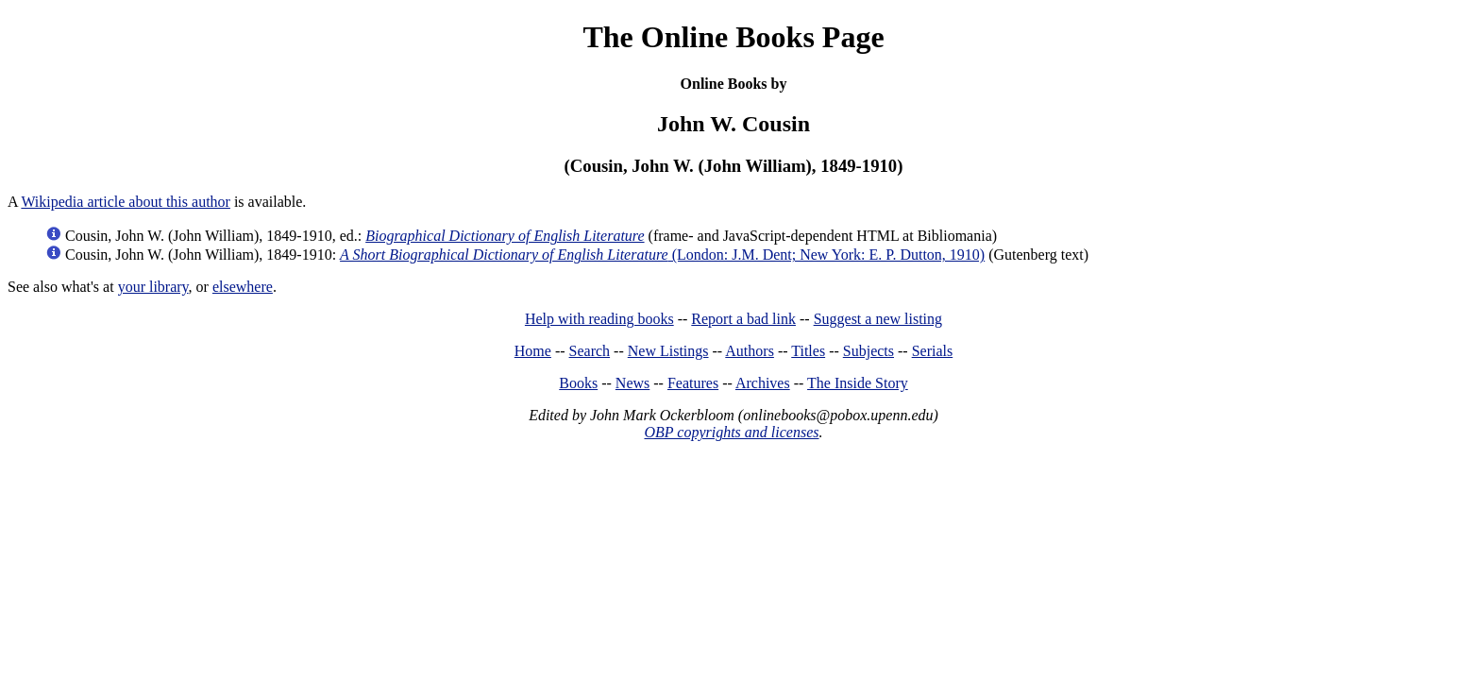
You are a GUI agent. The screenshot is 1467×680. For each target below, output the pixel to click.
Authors (749, 351)
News (632, 383)
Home (532, 351)
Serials (932, 351)
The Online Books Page (733, 37)
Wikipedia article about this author (125, 202)
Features (692, 383)
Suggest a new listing (878, 319)
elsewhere (242, 287)
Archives (762, 383)
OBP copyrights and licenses (731, 432)
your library (153, 287)
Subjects (868, 351)
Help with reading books (599, 319)
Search (590, 351)
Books (578, 383)
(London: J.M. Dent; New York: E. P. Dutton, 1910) (662, 254)
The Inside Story (857, 383)
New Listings (668, 351)
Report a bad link (743, 319)
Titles (808, 351)
